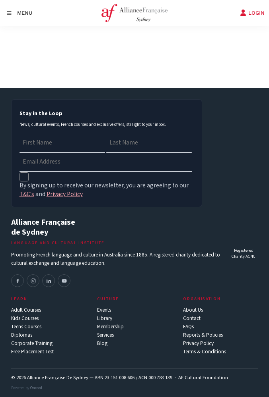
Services (105, 335)
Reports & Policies (203, 335)
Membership (110, 327)
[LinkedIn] (48, 280)
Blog (102, 343)
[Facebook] (17, 280)
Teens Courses (26, 327)
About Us (193, 310)
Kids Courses (25, 318)
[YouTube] (64, 280)
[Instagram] (33, 280)
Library (104, 318)
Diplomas (21, 335)
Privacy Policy (198, 343)
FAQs (188, 327)
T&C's (26, 194)
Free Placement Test (32, 352)
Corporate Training (32, 343)
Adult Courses (26, 310)
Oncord (36, 387)
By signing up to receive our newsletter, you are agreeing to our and (104, 189)
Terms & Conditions (204, 352)
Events (104, 310)
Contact (192, 318)
